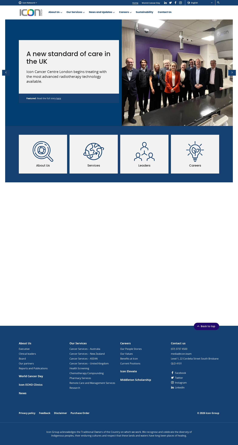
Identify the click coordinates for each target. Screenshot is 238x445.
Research (75, 387)
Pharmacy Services (80, 378)
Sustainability (144, 12)
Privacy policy (27, 413)
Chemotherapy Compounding (87, 373)
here (58, 98)
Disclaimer (60, 413)
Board (22, 358)
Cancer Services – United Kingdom (89, 363)
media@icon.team (181, 353)
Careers (125, 12)
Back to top (205, 326)
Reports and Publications (33, 368)
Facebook (178, 373)
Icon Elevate (128, 371)
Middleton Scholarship (135, 379)
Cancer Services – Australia (85, 349)
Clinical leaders (27, 353)
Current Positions (130, 363)
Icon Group (212, 413)
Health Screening (79, 368)
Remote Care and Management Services (92, 383)
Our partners (26, 363)
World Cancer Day (151, 3)
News (22, 393)
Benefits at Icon (129, 358)
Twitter (177, 377)
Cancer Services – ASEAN (84, 358)
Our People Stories (131, 349)
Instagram (179, 382)
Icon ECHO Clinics (30, 384)
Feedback (44, 413)
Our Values (126, 353)
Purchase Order (80, 413)
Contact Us (165, 12)
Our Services (75, 12)
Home (135, 3)
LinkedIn (178, 387)
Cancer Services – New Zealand (87, 353)
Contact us (178, 343)
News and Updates (102, 12)
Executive (24, 349)
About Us (55, 12)
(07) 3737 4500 (179, 349)
